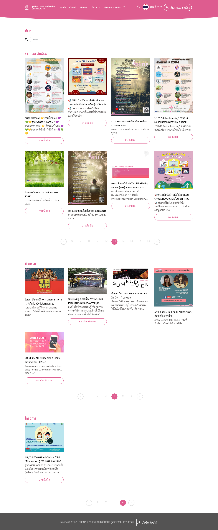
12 (123, 240)
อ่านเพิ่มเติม (44, 140)
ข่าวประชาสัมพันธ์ (68, 7)
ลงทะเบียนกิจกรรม (87, 321)
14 (140, 240)
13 (131, 240)
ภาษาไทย (151, 7)
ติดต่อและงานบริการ (113, 7)
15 (148, 240)
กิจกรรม (84, 7)
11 (114, 241)
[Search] (93, 39)
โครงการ (96, 7)
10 (106, 240)
